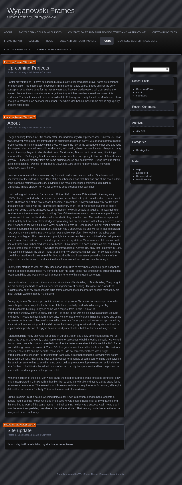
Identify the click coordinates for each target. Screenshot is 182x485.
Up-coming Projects (28, 67)
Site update (19, 430)
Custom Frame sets (17, 49)
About (8, 32)
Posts (107, 40)
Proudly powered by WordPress (73, 474)
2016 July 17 (29, 424)
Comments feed (144, 176)
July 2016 (140, 131)
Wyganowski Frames (41, 11)
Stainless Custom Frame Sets (137, 40)
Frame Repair (13, 40)
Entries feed (142, 173)
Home (49, 40)
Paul (17, 62)
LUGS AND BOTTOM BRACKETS (78, 40)
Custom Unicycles (164, 32)
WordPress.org (143, 179)
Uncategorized (25, 72)
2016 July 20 (29, 117)
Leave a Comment (42, 72)
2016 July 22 (29, 62)
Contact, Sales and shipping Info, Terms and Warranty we (107, 32)
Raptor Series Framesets (54, 49)
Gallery (34, 40)
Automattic (118, 474)
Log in (139, 169)
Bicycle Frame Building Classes (40, 32)
